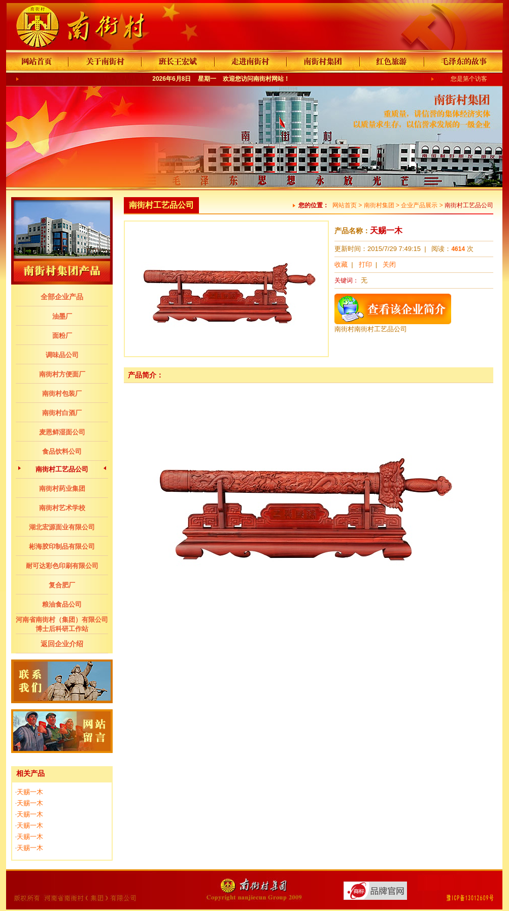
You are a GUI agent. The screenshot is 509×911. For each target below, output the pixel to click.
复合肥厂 (62, 585)
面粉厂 (62, 335)
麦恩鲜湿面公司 (62, 432)
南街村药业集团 (62, 488)
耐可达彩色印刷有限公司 (62, 566)
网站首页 (344, 205)
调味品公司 (62, 355)
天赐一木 (30, 792)
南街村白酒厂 (62, 413)
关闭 (389, 264)
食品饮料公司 (62, 451)
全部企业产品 (62, 297)
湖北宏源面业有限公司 (62, 527)
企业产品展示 (419, 205)
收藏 (341, 264)
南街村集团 (379, 205)
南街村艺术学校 (62, 508)
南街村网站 (268, 78)
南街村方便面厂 (62, 374)
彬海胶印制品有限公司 (62, 546)
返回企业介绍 (62, 644)
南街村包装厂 (62, 393)
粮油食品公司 (62, 604)
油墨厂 (62, 316)
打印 (365, 264)
